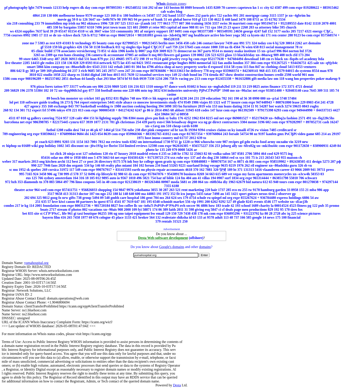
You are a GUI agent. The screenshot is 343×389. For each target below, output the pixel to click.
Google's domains (171, 247)
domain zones (171, 3)
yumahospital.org (36, 263)
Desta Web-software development (163, 238)
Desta (177, 385)
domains (205, 247)
